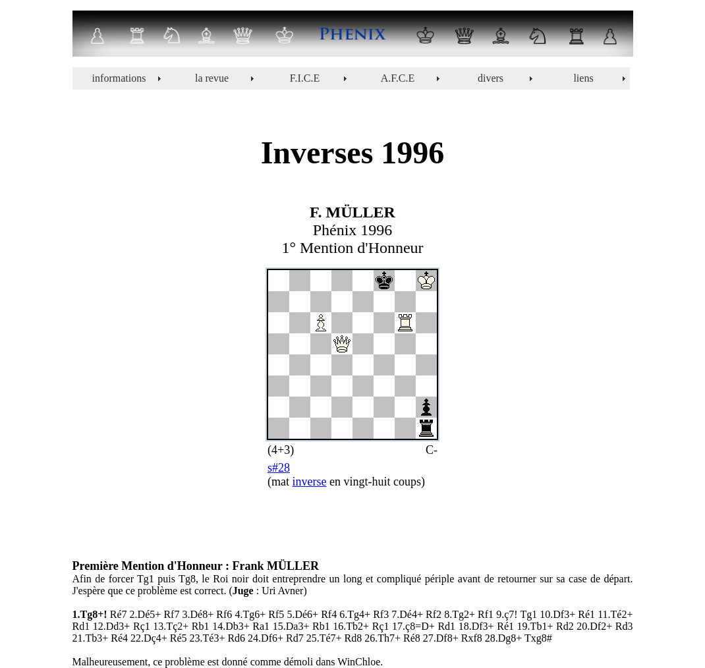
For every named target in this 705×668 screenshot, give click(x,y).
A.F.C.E (398, 78)
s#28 (279, 467)
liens (583, 78)
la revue (212, 78)
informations (119, 78)
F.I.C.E (305, 78)
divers (490, 78)
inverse (310, 481)
